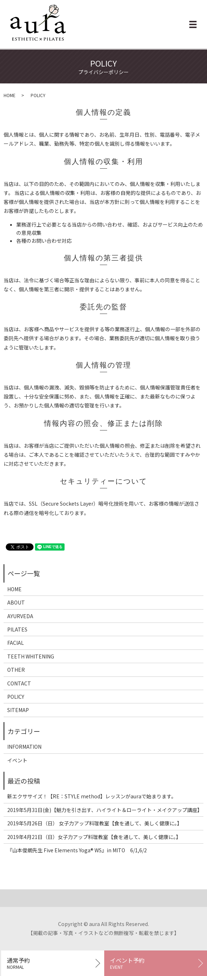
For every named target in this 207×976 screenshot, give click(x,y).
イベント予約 (155, 963)
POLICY (15, 696)
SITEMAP (18, 709)
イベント (17, 760)
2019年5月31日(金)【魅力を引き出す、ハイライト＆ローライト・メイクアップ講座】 (103, 809)
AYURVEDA (20, 616)
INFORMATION (24, 746)
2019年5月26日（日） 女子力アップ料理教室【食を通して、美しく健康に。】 (94, 823)
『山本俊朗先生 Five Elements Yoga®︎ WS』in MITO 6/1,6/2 (77, 850)
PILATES (17, 629)
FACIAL (15, 642)
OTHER (16, 669)
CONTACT (19, 683)
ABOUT (16, 602)
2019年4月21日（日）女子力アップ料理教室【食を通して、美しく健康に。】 (94, 836)
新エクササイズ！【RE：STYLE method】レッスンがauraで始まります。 (91, 796)
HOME (10, 95)
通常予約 (52, 963)
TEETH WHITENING (30, 656)
